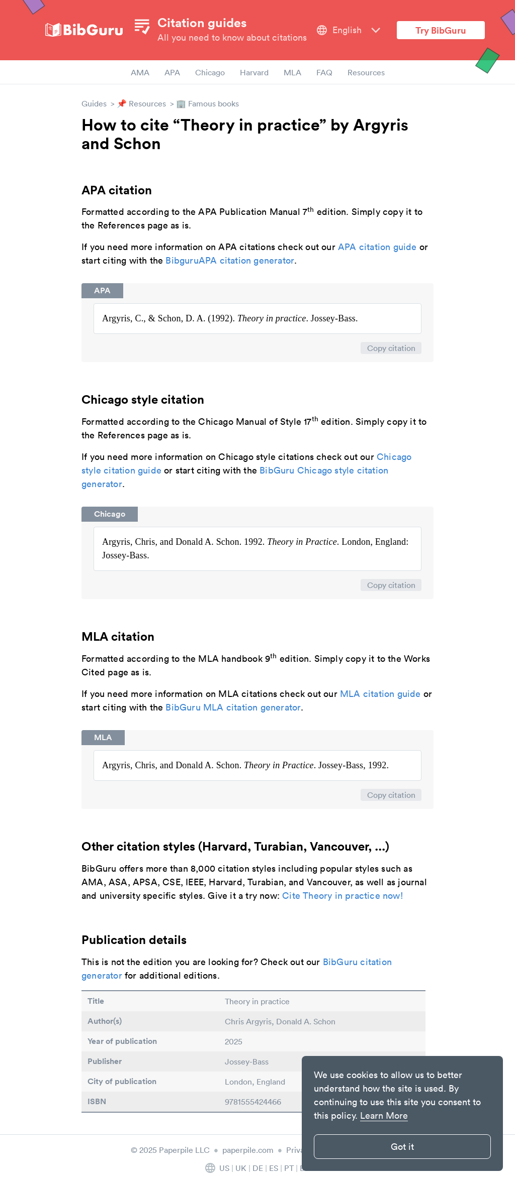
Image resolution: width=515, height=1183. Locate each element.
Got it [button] (402, 1146)
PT (289, 1168)
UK (240, 1168)
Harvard (254, 72)
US (224, 1168)
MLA (292, 72)
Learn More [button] (384, 1115)
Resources (366, 72)
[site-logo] (84, 30)
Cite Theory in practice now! (342, 895)
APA (172, 72)
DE (257, 1168)
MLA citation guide (380, 693)
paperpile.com (248, 1150)
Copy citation (391, 348)
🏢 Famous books (207, 103)
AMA (140, 72)
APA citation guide (377, 247)
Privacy (299, 1150)
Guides (94, 103)
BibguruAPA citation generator (229, 260)
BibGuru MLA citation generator (233, 707)
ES (273, 1168)
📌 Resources (141, 103)
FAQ (324, 72)
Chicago (210, 72)
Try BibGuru (440, 30)
